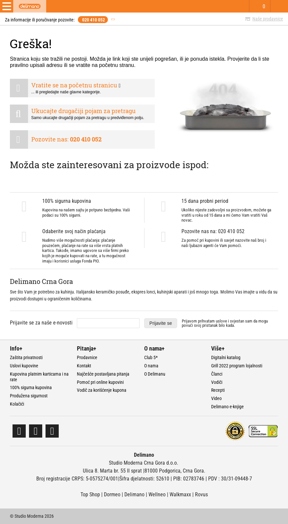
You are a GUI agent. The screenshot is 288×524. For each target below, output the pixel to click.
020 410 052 (93, 19)
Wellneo (157, 494)
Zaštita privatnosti (26, 357)
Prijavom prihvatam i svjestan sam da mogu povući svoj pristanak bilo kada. (225, 323)
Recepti (218, 390)
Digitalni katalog (225, 357)
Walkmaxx (180, 494)
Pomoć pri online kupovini (100, 382)
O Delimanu (154, 374)
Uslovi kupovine (24, 365)
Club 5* (151, 357)
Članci (216, 374)
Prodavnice (87, 357)
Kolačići (17, 404)
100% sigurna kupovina (31, 387)
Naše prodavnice (267, 18)
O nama (151, 365)
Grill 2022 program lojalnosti (236, 365)
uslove (221, 321)
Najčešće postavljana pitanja (103, 374)
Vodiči (216, 382)
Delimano (134, 494)
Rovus (201, 494)
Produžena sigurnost (29, 395)
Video (216, 398)
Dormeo (112, 494)
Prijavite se (160, 323)
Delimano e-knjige (227, 406)
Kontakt (84, 365)
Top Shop (90, 494)
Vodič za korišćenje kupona (101, 390)
